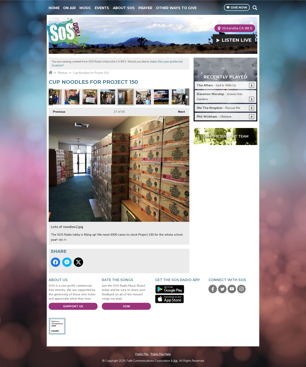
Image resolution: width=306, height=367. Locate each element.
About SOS (124, 8)
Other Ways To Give (176, 8)
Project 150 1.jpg (107, 97)
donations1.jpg (179, 97)
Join (126, 306)
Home (54, 8)
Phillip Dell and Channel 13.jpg (161, 97)
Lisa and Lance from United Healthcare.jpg (54, 97)
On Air (69, 8)
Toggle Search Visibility (254, 7)
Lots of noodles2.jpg (125, 97)
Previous (57, 111)
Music (85, 8)
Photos (63, 73)
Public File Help (161, 354)
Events (102, 8)
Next (179, 111)
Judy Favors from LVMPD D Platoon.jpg (89, 97)
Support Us (73, 306)
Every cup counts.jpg (143, 97)
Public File (142, 354)
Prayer (145, 8)
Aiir (175, 361)
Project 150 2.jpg (72, 97)
